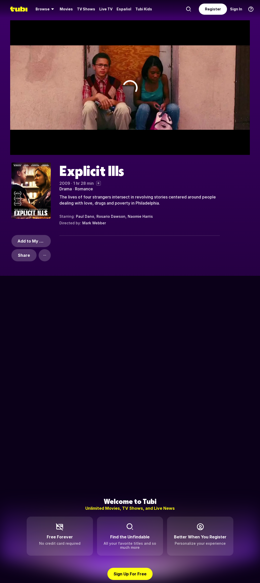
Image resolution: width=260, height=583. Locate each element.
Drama (65, 188)
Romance (84, 188)
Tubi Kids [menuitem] (143, 9)
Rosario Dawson (110, 216)
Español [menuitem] (124, 9)
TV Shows (86, 9)
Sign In (236, 9)
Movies (66, 9)
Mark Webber (94, 223)
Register (213, 9)
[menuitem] (45, 9)
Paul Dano (85, 216)
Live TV (105, 9)
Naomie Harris (140, 216)
